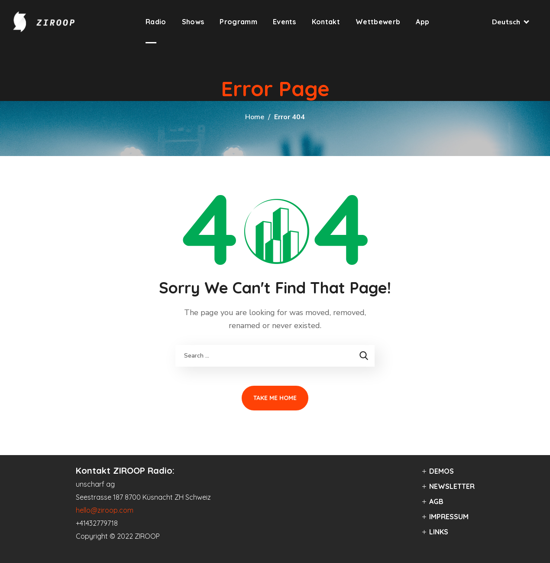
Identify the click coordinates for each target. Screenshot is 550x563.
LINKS (438, 531)
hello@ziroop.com (104, 510)
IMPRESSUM (449, 516)
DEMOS (441, 471)
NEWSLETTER (452, 486)
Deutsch (510, 22)
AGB (436, 501)
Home (254, 117)
